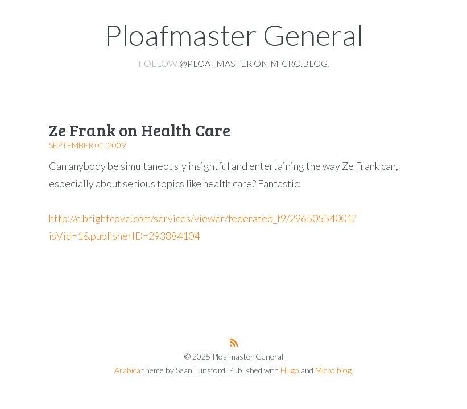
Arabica (127, 370)
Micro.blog (333, 370)
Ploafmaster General (233, 34)
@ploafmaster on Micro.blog (253, 63)
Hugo (289, 370)
